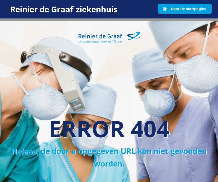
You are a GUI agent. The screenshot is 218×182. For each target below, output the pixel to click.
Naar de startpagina (188, 9)
